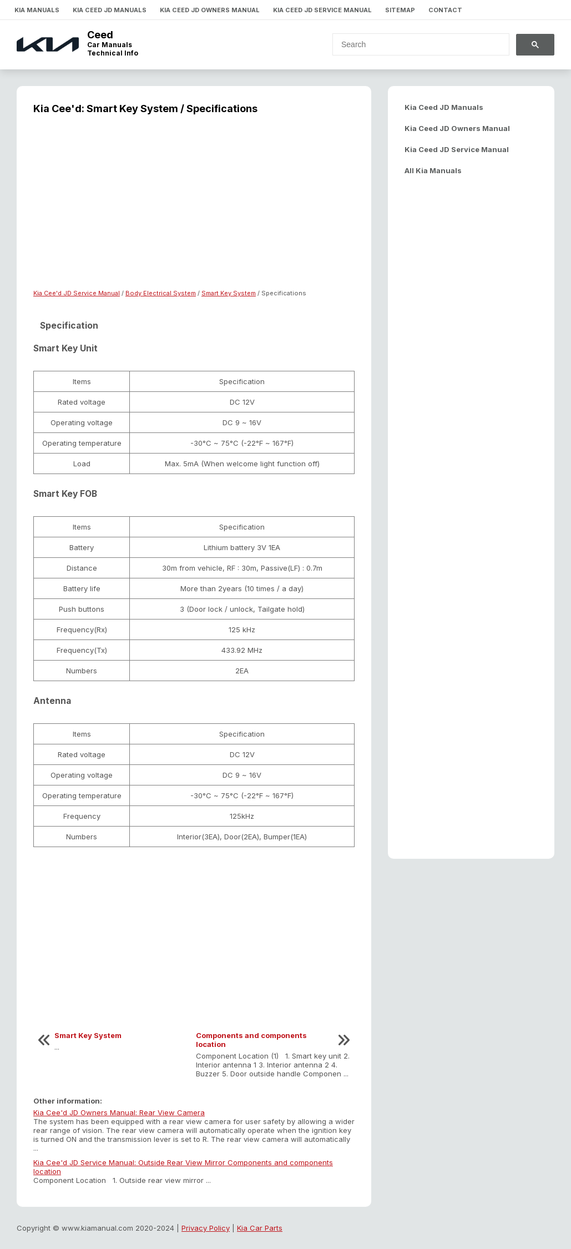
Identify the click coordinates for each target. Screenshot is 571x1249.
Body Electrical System (160, 293)
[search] (414, 44)
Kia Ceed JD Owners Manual (210, 10)
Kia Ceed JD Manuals (109, 10)
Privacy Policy (205, 1227)
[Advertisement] (194, 208)
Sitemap (400, 10)
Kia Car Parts (259, 1227)
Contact (445, 10)
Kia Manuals (36, 10)
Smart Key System (228, 293)
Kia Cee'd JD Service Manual (76, 293)
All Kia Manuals (433, 170)
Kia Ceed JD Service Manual (322, 10)
